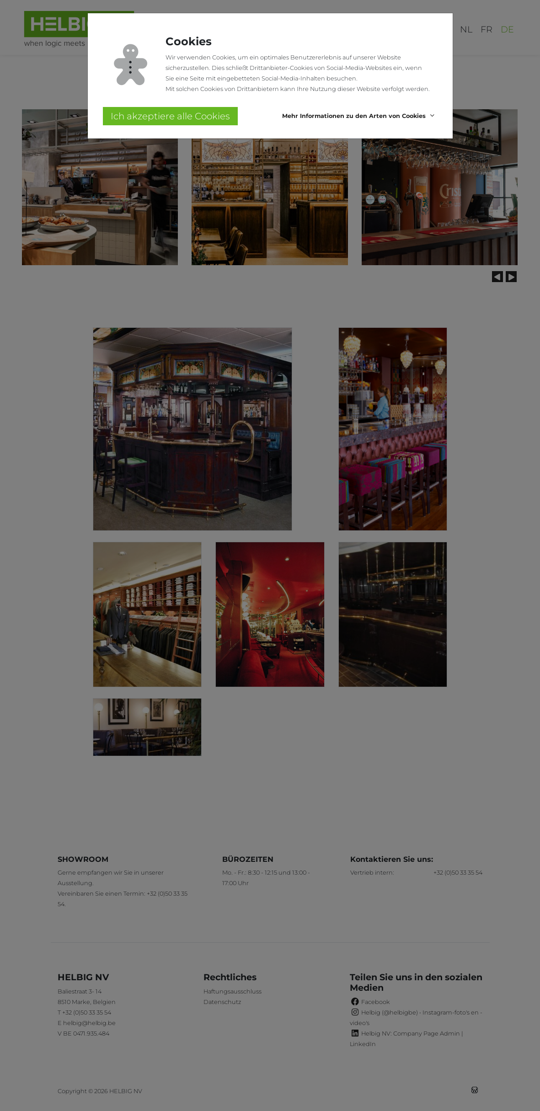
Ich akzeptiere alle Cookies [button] (170, 116)
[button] (359, 116)
